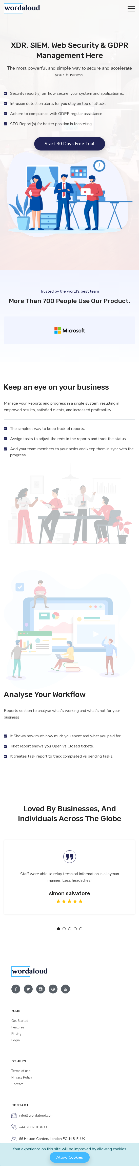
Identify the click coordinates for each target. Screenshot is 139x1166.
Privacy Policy (21, 1077)
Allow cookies (69, 1157)
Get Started (19, 1021)
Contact (17, 1084)
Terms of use (20, 1071)
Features (17, 1027)
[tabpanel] (69, 877)
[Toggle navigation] (131, 8)
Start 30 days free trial (70, 144)
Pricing (16, 1033)
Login (15, 1040)
